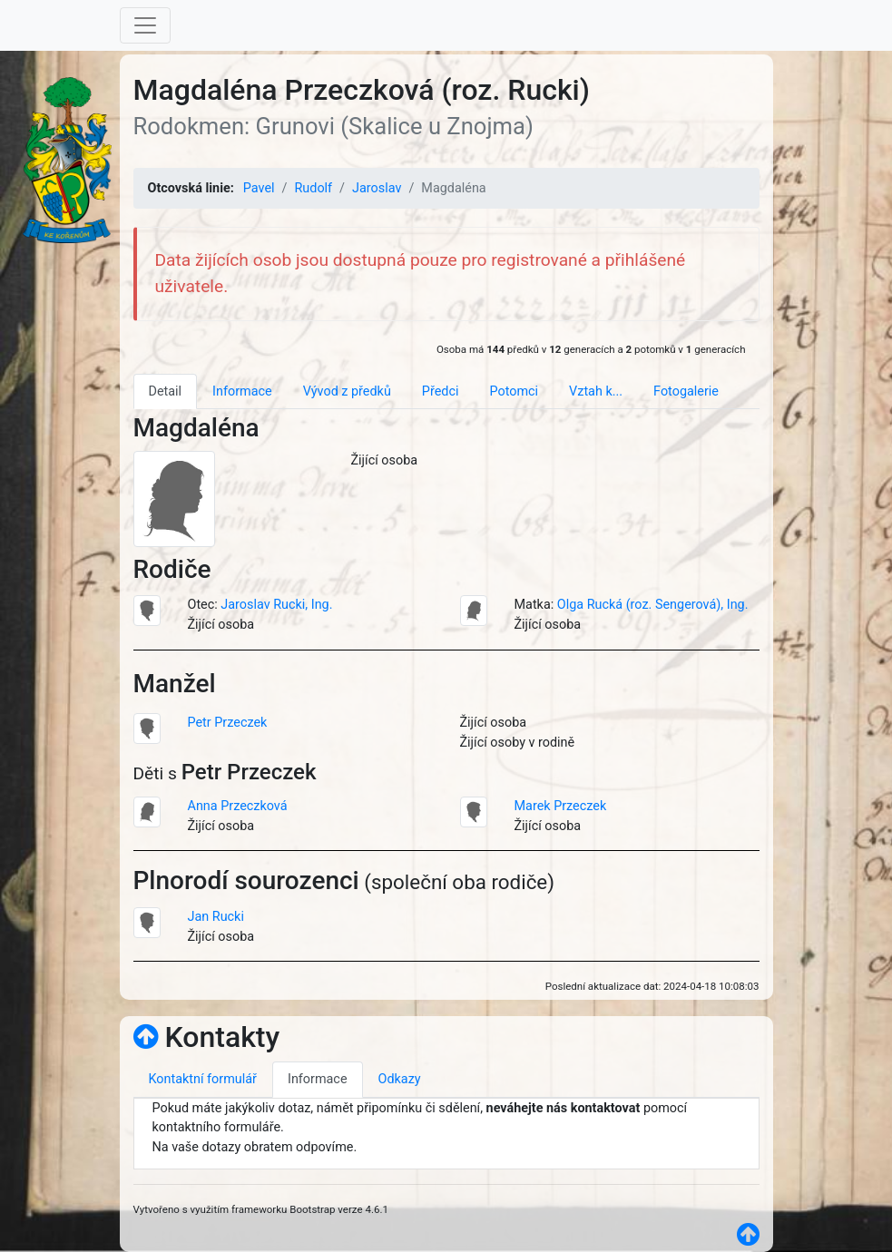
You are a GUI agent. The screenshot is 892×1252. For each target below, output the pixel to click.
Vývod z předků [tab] (347, 391)
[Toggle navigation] (145, 25)
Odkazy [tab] (399, 1079)
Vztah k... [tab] (595, 391)
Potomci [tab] (513, 391)
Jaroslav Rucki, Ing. (276, 604)
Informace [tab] (242, 391)
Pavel (259, 188)
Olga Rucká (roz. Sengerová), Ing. (653, 604)
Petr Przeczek (228, 722)
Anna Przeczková (238, 806)
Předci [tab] (440, 391)
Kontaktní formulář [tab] (203, 1079)
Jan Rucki (216, 916)
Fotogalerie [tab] (686, 391)
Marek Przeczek (561, 806)
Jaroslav (376, 188)
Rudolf (313, 188)
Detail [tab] (165, 391)
